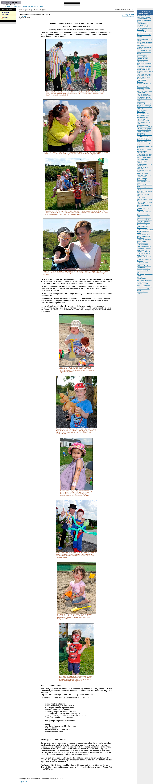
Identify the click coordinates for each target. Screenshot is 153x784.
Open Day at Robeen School (144, 135)
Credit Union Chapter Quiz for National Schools (144, 212)
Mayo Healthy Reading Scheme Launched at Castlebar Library (143, 60)
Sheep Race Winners (142, 244)
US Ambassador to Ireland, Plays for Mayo (144, 266)
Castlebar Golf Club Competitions (142, 161)
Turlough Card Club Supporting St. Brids (142, 282)
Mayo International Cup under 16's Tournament (143, 137)
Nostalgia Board (38, 6)
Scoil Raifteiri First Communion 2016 (142, 179)
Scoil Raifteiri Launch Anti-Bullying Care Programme (144, 104)
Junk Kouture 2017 (142, 45)
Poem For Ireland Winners (144, 157)
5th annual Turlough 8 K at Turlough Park (144, 48)
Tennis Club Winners (142, 173)
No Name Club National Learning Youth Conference (144, 18)
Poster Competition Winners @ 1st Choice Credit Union (144, 75)
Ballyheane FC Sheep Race (144, 248)
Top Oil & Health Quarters (144, 218)
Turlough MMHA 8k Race (143, 224)
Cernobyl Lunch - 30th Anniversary (143, 209)
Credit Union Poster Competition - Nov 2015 (143, 251)
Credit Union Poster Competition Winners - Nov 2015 (144, 256)
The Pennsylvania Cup (143, 113)
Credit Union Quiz (142, 55)
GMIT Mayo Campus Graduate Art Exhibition (143, 26)
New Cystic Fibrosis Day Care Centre (143, 237)
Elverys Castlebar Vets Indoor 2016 (143, 168)
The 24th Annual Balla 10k (144, 149)
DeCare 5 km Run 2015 (143, 285)
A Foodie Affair (141, 112)
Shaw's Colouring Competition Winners (142, 242)
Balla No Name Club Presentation (142, 263)
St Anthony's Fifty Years (143, 15)
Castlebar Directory (27, 6)
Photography (5, 12)
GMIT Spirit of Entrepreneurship (141, 277)
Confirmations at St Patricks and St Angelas (144, 191)
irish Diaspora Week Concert (144, 280)
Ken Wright (5, 14)
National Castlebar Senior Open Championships (144, 130)
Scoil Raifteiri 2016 (142, 110)
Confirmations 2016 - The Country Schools (144, 176)
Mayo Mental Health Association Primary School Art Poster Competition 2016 (144, 127)
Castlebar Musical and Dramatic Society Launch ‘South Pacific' (143, 88)
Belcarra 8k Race (141, 197)
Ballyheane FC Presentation (144, 287)
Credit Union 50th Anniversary (141, 81)
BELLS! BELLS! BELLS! (143, 253)
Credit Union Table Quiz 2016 (145, 229)
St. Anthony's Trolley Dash (144, 66)
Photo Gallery (17, 6)
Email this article (129, 14)
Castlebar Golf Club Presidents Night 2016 (143, 120)
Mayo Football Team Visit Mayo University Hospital (143, 68)
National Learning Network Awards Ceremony (144, 78)
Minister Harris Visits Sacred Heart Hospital (144, 92)
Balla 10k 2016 (141, 133)
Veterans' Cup (141, 102)
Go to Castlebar (7, 6)
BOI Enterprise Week (142, 159)
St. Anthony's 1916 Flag (143, 269)
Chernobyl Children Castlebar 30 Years (142, 151)
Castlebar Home (7, 9)
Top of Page (23, 781)
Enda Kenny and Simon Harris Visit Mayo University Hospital (144, 99)
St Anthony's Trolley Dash (144, 239)
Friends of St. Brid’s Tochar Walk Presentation (144, 140)
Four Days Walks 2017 (143, 23)
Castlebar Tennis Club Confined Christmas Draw (144, 95)
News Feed (6, 17)
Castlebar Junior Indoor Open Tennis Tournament (143, 222)
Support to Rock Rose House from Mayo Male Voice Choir (144, 43)
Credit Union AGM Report (144, 246)
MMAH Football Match (143, 117)
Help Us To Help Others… (144, 234)
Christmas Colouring (142, 56)
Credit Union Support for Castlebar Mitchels (143, 227)
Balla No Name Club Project (144, 219)
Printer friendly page (128, 16)
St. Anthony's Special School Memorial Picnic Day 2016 (144, 155)
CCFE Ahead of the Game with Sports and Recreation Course (144, 52)
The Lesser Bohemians (143, 115)
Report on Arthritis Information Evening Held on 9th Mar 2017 (144, 39)
